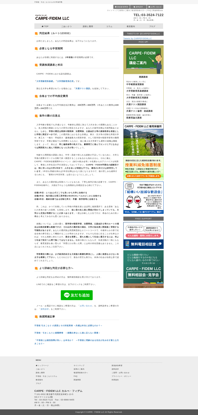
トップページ (42, 365)
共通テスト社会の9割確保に (143, 110)
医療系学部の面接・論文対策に (143, 116)
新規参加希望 (121, 7)
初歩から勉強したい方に (143, 83)
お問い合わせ (155, 7)
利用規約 (115, 380)
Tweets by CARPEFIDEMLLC (137, 38)
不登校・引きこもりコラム (46, 376)
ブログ (38, 383)
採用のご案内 (124, 10)
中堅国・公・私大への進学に (143, 89)
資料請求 (138, 7)
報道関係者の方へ (139, 10)
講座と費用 (40, 373)
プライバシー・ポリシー (121, 376)
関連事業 (77, 380)
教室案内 (39, 380)
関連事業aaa (158, 10)
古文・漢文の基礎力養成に (143, 103)
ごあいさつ (40, 369)
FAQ (149, 10)
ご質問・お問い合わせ (121, 373)
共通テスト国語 (83, 88)
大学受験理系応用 (65, 81)
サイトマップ (112, 10)
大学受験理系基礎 (44, 81)
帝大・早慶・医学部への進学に (143, 96)
